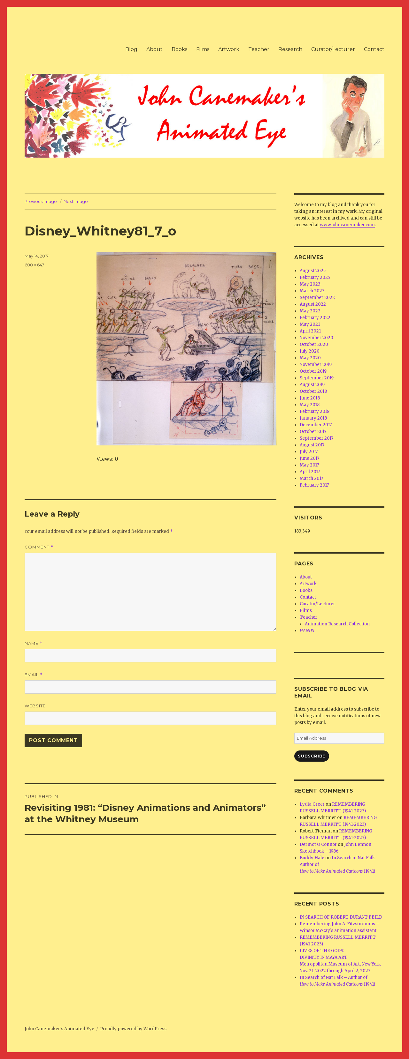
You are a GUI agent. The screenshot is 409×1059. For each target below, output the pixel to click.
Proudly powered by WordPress (133, 1029)
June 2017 (309, 458)
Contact (374, 49)
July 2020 (310, 351)
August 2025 (313, 270)
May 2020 (310, 358)
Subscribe (311, 755)
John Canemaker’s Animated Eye (59, 1029)
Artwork (228, 49)
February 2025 (315, 277)
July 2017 (309, 451)
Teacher (258, 49)
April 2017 (310, 471)
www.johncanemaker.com (347, 224)
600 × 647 (34, 264)
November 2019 (316, 364)
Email (34, 674)
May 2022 (310, 311)
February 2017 (314, 485)
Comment (39, 547)
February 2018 (314, 411)
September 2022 (317, 297)
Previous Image (41, 201)
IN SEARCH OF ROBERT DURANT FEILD (341, 917)
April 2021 (310, 331)
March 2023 (312, 291)
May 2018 (310, 404)
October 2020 (314, 344)
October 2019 (313, 371)
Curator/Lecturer (333, 49)
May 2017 (309, 465)
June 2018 (310, 398)
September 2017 (316, 438)
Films (202, 49)
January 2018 (313, 418)
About (154, 49)
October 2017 (313, 431)
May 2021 (310, 324)
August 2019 (312, 384)
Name (33, 643)
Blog (131, 49)
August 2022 (313, 304)
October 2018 (313, 391)
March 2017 (311, 478)
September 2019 (317, 378)
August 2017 (312, 445)
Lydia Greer (312, 804)
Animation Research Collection (337, 624)
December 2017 (316, 425)
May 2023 (310, 284)
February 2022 (315, 317)
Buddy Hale (312, 858)
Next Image (76, 201)
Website (35, 705)
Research (290, 49)
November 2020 (316, 337)
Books (179, 49)
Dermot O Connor (318, 844)
